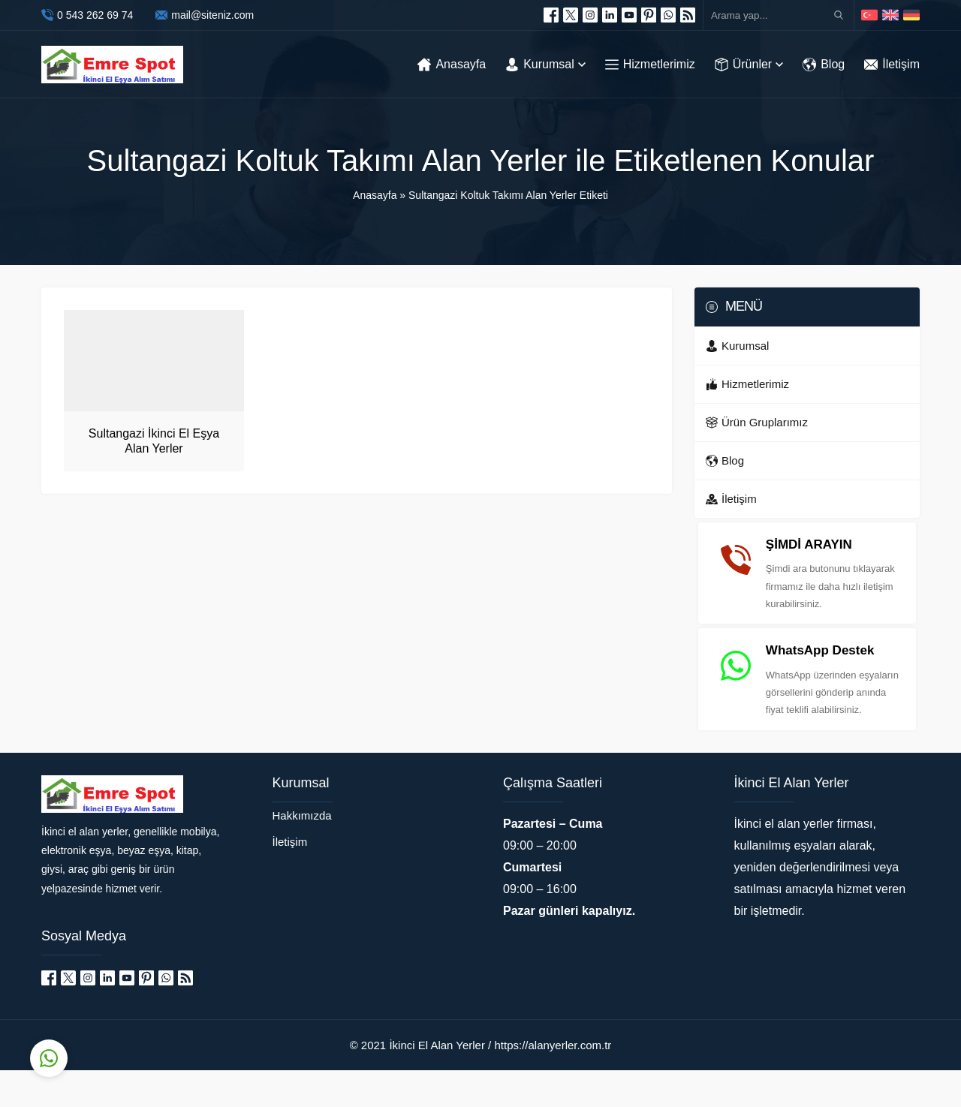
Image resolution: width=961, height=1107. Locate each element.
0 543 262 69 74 (95, 15)
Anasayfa (374, 195)
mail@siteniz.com (212, 15)
